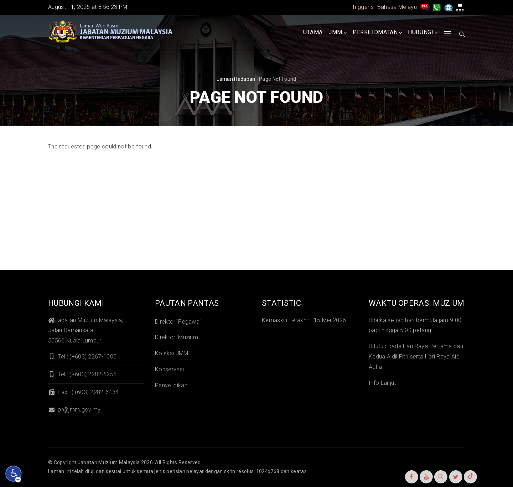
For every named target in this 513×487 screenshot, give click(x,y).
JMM (337, 33)
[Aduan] (449, 7)
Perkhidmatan (377, 33)
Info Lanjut (382, 382)
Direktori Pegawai (178, 321)
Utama (313, 32)
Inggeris (363, 7)
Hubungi (423, 33)
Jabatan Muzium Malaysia (109, 462)
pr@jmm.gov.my (74, 409)
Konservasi (169, 369)
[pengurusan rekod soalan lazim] (425, 7)
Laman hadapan (236, 79)
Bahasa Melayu (397, 7)
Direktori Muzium (176, 337)
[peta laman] (460, 7)
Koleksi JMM (171, 353)
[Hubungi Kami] (437, 7)
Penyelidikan (171, 385)
